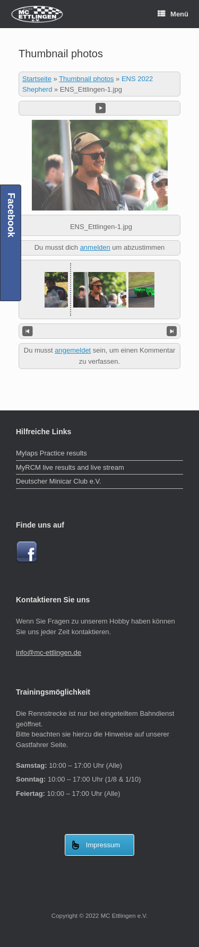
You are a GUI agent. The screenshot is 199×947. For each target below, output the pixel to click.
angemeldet (73, 350)
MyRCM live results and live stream (70, 467)
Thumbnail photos (86, 79)
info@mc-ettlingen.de (48, 652)
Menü (173, 14)
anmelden (95, 247)
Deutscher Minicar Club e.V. (58, 481)
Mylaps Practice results (51, 453)
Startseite (36, 79)
